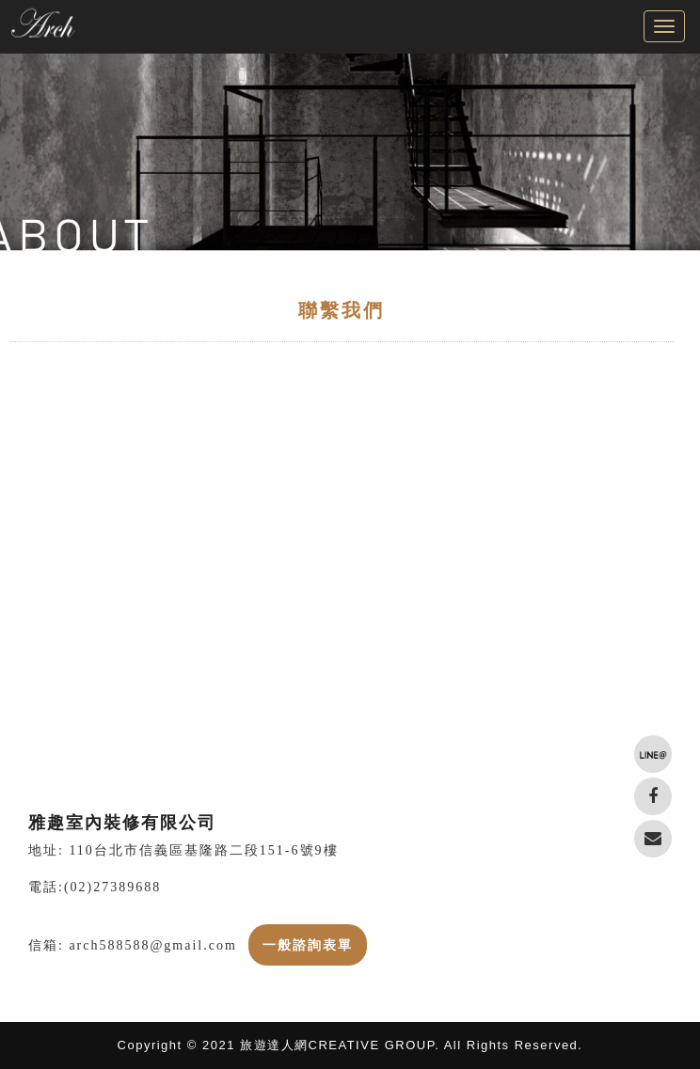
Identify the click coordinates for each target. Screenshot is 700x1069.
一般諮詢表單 (307, 944)
